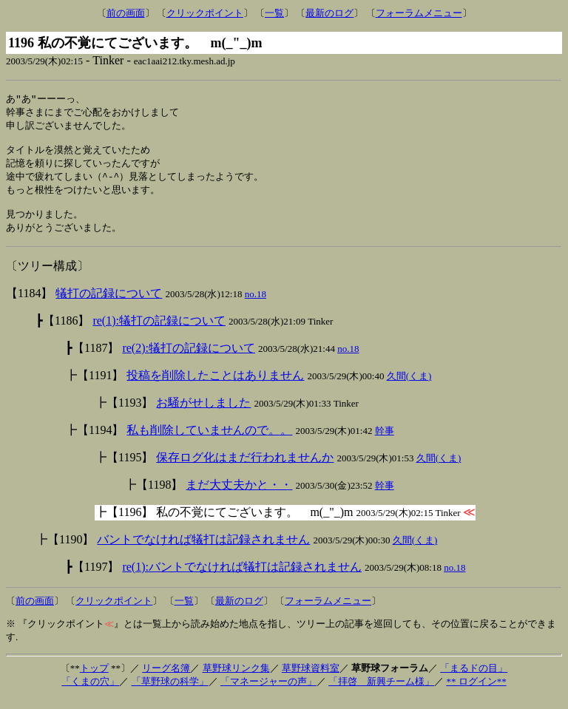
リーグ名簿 (166, 679)
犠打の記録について (108, 304)
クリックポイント (204, 12)
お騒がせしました (203, 413)
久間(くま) (409, 387)
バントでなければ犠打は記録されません (203, 550)
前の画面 (125, 12)
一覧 (274, 12)
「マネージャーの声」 (268, 692)
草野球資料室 (310, 679)
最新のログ (329, 12)
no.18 (255, 305)
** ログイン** (476, 692)
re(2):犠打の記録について (188, 359)
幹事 (384, 441)
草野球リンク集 (236, 679)
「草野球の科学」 (170, 692)
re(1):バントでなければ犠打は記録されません (242, 577)
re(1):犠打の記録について (159, 331)
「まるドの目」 (473, 679)
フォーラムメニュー (419, 12)
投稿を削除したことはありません (215, 386)
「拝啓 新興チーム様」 (381, 692)
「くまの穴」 (90, 692)
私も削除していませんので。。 (209, 441)
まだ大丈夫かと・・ (239, 495)
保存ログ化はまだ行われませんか (245, 468)
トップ (94, 679)
